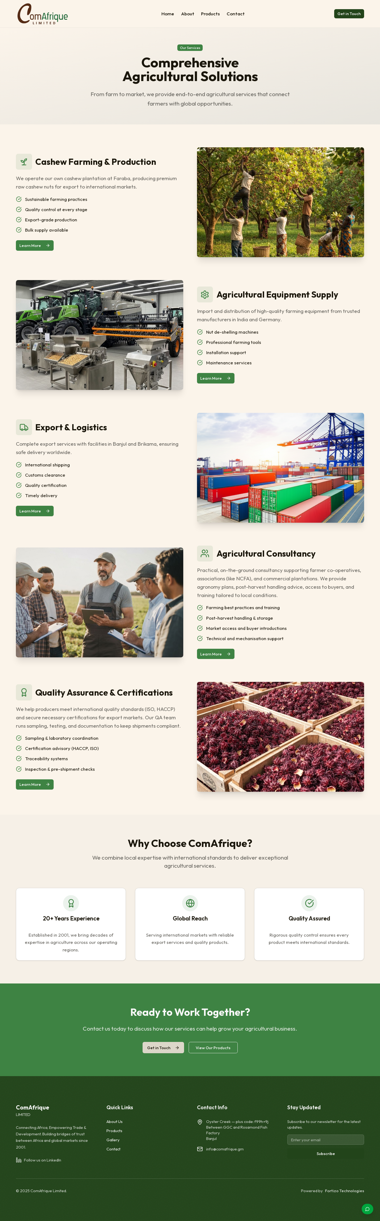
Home (167, 13)
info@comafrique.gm (225, 1149)
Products (210, 13)
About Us (114, 1121)
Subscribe (326, 1153)
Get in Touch (349, 13)
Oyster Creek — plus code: (237, 1121)
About (187, 13)
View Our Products (213, 1047)
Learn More (34, 245)
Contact (236, 13)
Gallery (113, 1139)
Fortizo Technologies (344, 1190)
